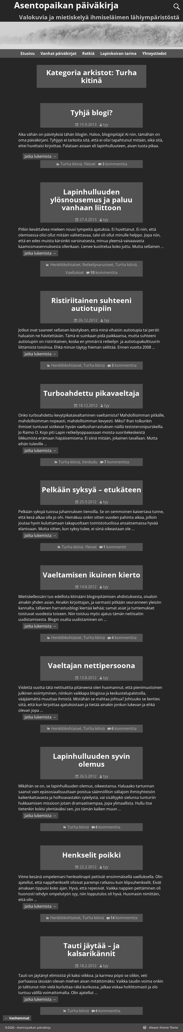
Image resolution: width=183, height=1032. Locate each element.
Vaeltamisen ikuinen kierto (91, 575)
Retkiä (88, 53)
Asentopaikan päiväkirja (34, 1027)
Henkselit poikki (91, 855)
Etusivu (27, 53)
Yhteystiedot (154, 53)
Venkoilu (89, 462)
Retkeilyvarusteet (97, 264)
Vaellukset (75, 272)
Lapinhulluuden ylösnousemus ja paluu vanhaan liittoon (91, 199)
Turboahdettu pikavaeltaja (91, 393)
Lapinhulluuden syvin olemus (91, 760)
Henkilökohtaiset (65, 264)
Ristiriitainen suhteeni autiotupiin (91, 304)
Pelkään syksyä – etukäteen (91, 489)
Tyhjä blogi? (91, 112)
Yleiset (90, 164)
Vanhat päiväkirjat (58, 53)
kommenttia (114, 164)
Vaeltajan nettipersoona (91, 665)
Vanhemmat (17, 1018)
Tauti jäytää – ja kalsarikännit (91, 949)
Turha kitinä (71, 164)
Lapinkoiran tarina (118, 53)
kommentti (114, 547)
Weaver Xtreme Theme (163, 1027)
